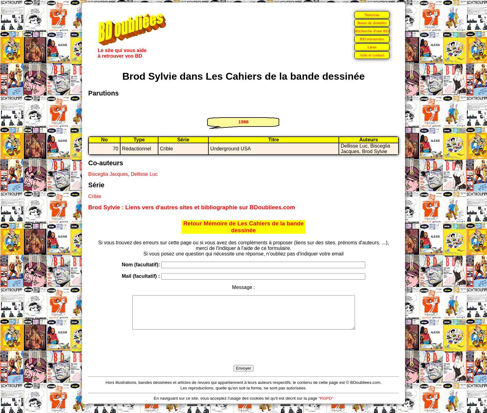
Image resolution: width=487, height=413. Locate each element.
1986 (243, 121)
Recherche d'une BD (372, 31)
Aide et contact (372, 55)
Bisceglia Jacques (108, 174)
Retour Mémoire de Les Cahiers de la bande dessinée (243, 226)
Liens (372, 47)
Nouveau (371, 14)
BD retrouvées (372, 39)
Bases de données (371, 22)
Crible (94, 196)
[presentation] (243, 354)
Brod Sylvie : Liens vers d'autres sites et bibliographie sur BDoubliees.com (191, 207)
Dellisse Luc (144, 174)
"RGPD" (325, 404)
